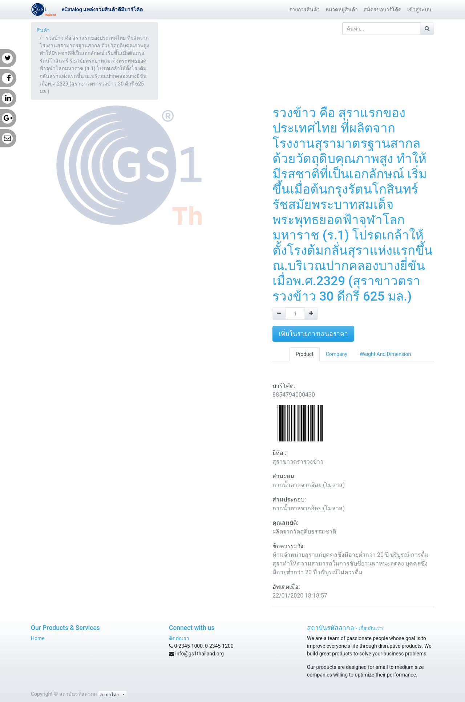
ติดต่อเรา (179, 638)
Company (336, 354)
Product (305, 354)
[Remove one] (279, 313)
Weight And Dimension (385, 354)
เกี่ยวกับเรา (371, 628)
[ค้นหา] (427, 28)
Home (38, 638)
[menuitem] (304, 9)
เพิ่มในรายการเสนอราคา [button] (313, 333)
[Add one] (311, 313)
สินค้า (43, 30)
